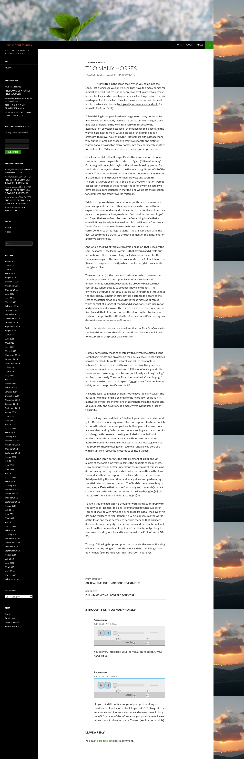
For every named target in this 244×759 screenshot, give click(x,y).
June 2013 (9, 416)
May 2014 (9, 375)
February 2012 (11, 481)
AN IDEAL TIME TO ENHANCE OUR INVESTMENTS (125, 580)
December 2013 (12, 396)
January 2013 (11, 436)
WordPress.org (12, 626)
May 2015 (9, 343)
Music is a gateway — (14, 86)
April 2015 (10, 347)
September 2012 (12, 453)
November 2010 (12, 542)
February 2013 (11, 432)
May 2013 (9, 420)
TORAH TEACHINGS (95, 62)
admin (112, 75)
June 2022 (9, 269)
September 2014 (12, 363)
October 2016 (11, 290)
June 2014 (9, 371)
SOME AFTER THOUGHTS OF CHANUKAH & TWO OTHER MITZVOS (18, 179)
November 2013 (12, 400)
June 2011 (9, 514)
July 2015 (9, 334)
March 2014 (10, 383)
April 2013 (10, 424)
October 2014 (11, 359)
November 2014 (12, 355)
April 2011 (10, 522)
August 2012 (10, 457)
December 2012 (12, 440)
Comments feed (12, 622)
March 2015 (10, 351)
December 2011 (12, 489)
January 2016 (11, 310)
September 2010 (12, 550)
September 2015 (12, 326)
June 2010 (9, 563)
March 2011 (10, 526)
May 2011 (9, 518)
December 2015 (12, 314)
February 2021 (11, 273)
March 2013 (10, 428)
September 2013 (12, 408)
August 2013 (10, 412)
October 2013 (11, 404)
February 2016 (11, 306)
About (189, 45)
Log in (7, 614)
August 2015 (10, 330)
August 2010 (10, 554)
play (100, 633)
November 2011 (12, 493)
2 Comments (128, 75)
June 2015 (9, 338)
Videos (200, 45)
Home (178, 45)
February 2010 (11, 579)
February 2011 (11, 530)
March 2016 (10, 302)
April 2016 (10, 298)
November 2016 (12, 285)
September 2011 (12, 502)
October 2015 (11, 322)
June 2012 (9, 465)
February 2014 (11, 387)
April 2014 (10, 379)
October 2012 (11, 449)
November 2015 (12, 318)
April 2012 (10, 473)
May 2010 (9, 567)
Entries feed (10, 618)
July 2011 (9, 510)
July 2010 (9, 559)
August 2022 (10, 261)
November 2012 (12, 444)
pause (107, 633)
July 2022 (9, 265)
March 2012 (10, 477)
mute (148, 638)
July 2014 (9, 367)
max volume (147, 643)
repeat (118, 636)
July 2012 (9, 461)
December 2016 (12, 281)
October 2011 (11, 497)
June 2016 (9, 294)
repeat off (118, 639)
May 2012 (9, 469)
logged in (105, 740)
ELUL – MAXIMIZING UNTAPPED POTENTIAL (125, 593)
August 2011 (10, 506)
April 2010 (10, 571)
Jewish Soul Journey (18, 45)
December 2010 (12, 538)
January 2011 (11, 534)
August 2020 (10, 277)
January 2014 (11, 391)
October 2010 (11, 546)
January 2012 (11, 485)
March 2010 (10, 575)
